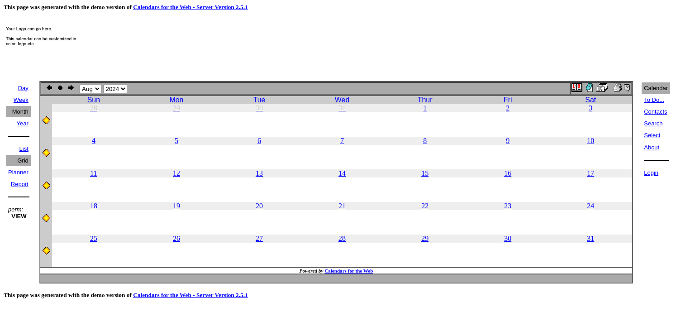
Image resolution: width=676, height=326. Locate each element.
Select (652, 135)
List (24, 148)
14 (342, 173)
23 (507, 206)
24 (590, 206)
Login (651, 172)
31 (590, 238)
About (651, 147)
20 (259, 206)
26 (176, 238)
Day (23, 88)
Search (653, 123)
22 (424, 206)
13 (259, 173)
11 (93, 173)
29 (424, 238)
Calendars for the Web (348, 270)
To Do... (654, 99)
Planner (18, 172)
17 (590, 173)
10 (590, 140)
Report (20, 184)
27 (259, 238)
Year (23, 123)
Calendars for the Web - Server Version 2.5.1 (190, 7)
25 (93, 238)
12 (176, 173)
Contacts (655, 111)
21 (342, 206)
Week (21, 99)
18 (93, 206)
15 (424, 173)
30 (507, 238)
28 (342, 238)
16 (507, 173)
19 (176, 206)
